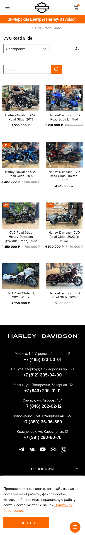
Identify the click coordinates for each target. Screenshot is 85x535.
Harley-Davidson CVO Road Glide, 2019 (20, 174)
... (26, 28)
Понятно (26, 522)
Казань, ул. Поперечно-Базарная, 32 (42, 384)
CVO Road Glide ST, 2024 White (21, 295)
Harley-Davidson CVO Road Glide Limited (64, 117)
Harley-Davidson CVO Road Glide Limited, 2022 (64, 176)
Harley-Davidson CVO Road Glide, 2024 (64, 295)
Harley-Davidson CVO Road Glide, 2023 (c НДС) (64, 236)
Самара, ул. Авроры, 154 (43, 400)
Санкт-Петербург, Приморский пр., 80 (42, 369)
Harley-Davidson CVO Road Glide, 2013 (20, 117)
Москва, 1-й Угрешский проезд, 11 (42, 353)
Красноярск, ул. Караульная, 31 (42, 431)
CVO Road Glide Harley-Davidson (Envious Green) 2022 (21, 236)
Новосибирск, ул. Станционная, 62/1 (42, 416)
